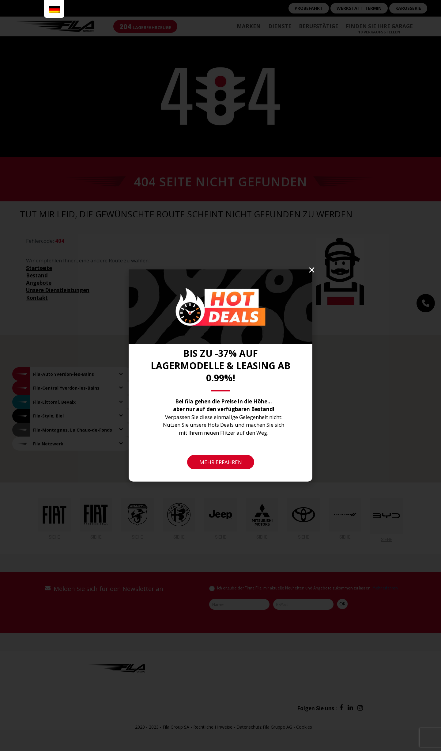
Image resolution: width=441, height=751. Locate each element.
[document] (220, 375)
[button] (311, 270)
